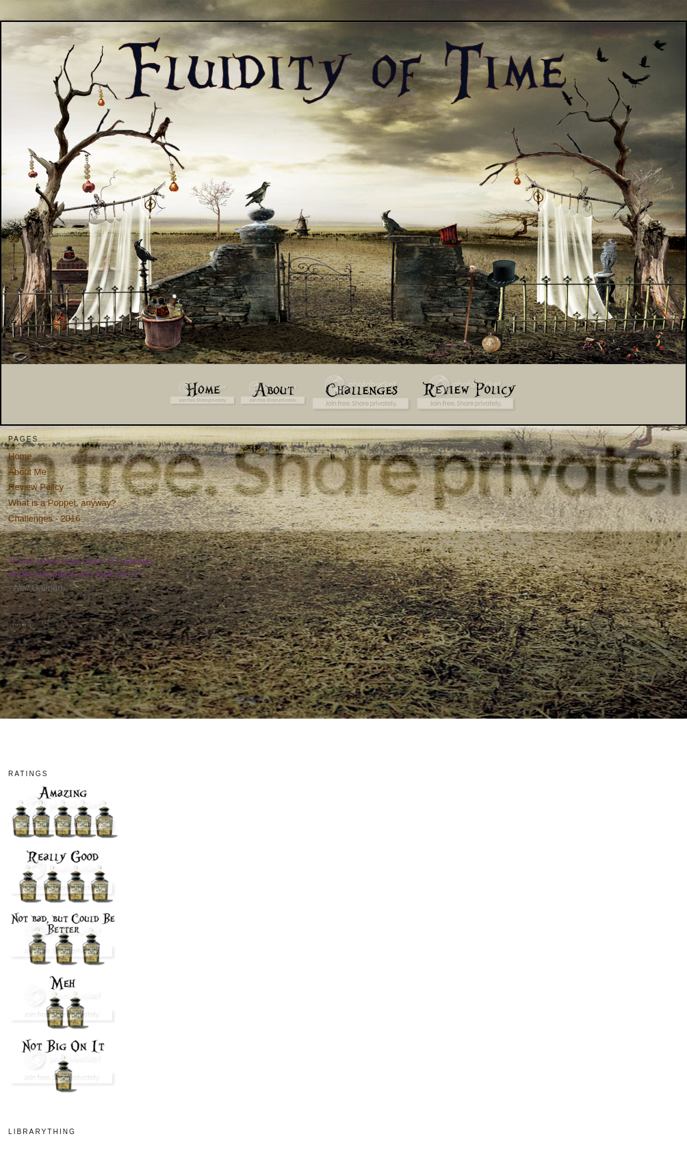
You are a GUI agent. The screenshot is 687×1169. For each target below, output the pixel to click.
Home (20, 456)
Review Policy (36, 487)
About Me (27, 472)
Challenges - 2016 (44, 518)
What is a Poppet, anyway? (62, 503)
